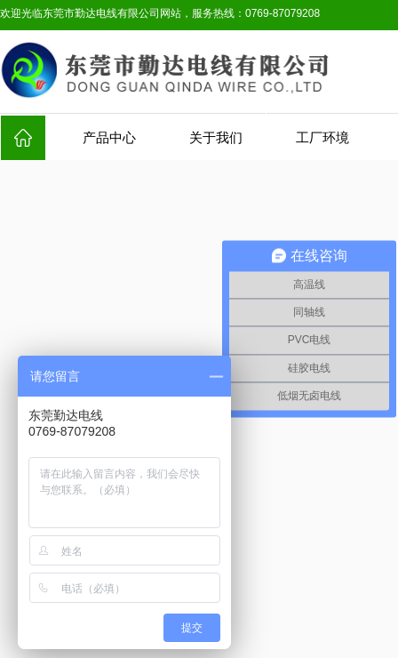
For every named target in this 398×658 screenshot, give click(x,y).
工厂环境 (322, 138)
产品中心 (109, 138)
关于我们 (216, 138)
